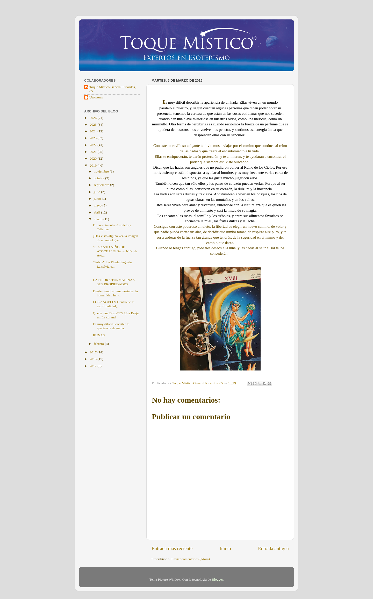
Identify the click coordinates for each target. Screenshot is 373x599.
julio (97, 192)
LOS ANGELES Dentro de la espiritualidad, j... (113, 304)
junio (98, 199)
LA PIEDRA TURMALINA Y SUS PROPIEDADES (114, 282)
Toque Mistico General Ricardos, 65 (112, 89)
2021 (93, 152)
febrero (99, 344)
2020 (93, 158)
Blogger (217, 579)
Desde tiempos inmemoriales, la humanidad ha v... (115, 293)
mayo (98, 205)
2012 (93, 366)
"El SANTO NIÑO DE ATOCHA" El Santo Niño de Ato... (115, 251)
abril (97, 212)
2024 (93, 131)
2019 (93, 165)
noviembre (102, 171)
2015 (93, 359)
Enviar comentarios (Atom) (190, 559)
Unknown (96, 97)
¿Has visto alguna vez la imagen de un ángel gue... (115, 238)
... (116, 273)
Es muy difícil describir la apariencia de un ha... (111, 326)
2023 (93, 138)
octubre (99, 178)
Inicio (225, 548)
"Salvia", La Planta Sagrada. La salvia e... (113, 264)
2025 (93, 124)
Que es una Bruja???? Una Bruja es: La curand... (116, 315)
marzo (98, 219)
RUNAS (99, 335)
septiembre (102, 185)
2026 (93, 118)
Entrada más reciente (172, 548)
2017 (93, 352)
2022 (93, 145)
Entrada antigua (273, 548)
